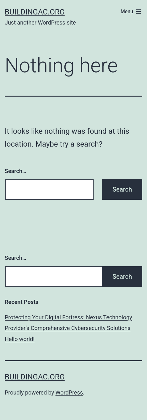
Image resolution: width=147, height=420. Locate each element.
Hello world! (20, 339)
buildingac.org (35, 12)
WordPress (69, 392)
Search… (15, 171)
